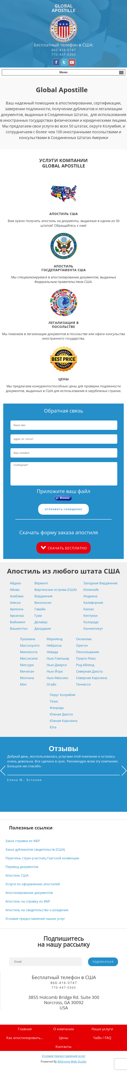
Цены (63, 1037)
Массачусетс (30, 645)
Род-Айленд (85, 665)
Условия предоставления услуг (63, 1056)
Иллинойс (91, 589)
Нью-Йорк (55, 671)
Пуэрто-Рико (86, 658)
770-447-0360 (63, 54)
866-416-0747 (63, 50)
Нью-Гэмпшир (58, 658)
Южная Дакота (61, 714)
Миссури (27, 665)
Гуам (38, 615)
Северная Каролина (91, 678)
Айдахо (15, 583)
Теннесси (83, 684)
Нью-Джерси (57, 665)
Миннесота (28, 652)
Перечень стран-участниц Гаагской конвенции (42, 858)
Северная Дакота (89, 671)
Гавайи (39, 609)
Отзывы (63, 749)
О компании (63, 1029)
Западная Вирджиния (100, 583)
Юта (53, 727)
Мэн (23, 684)
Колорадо (91, 622)
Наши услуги (102, 1029)
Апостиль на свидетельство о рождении (36, 910)
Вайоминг (18, 622)
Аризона (16, 609)
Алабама (16, 596)
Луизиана (27, 639)
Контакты (63, 1046)
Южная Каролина (63, 721)
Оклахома (84, 639)
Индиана (90, 596)
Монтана (27, 678)
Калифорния (93, 602)
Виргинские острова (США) (55, 589)
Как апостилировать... (24, 1037)
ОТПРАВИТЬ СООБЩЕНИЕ (63, 509)
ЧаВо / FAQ (102, 1037)
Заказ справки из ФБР (22, 841)
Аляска (15, 602)
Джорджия (42, 628)
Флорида (57, 708)
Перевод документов (21, 867)
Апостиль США (16, 875)
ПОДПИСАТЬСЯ (103, 961)
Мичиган (27, 671)
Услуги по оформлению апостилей (32, 884)
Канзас (88, 609)
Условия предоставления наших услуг (35, 918)
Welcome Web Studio (71, 1062)
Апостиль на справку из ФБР (27, 901)
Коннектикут (93, 628)
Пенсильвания (87, 652)
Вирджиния (43, 596)
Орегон (82, 645)
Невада (52, 652)
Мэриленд (55, 639)
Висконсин (42, 602)
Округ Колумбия (62, 695)
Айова (14, 589)
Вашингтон (19, 628)
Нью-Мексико (57, 678)
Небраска (54, 645)
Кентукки (90, 615)
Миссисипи (29, 658)
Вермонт (41, 583)
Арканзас (17, 615)
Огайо (51, 684)
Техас (54, 701)
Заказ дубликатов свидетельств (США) (35, 849)
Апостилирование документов (29, 892)
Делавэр (40, 622)
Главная (25, 1029)
